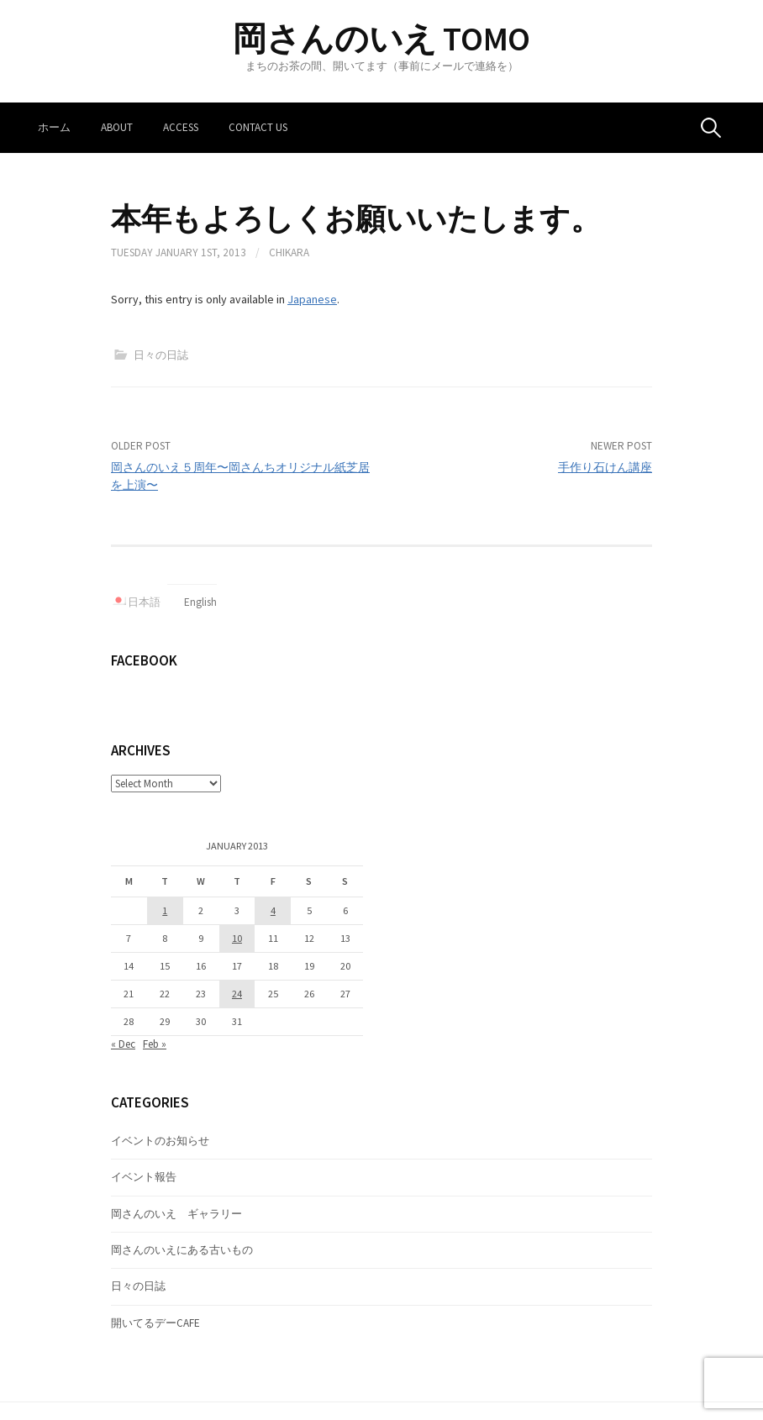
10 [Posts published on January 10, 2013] (237, 938)
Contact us (258, 127)
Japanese (312, 299)
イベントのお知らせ (160, 1140)
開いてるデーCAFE (155, 1323)
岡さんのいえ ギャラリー (176, 1214)
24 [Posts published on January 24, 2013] (237, 993)
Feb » (154, 1044)
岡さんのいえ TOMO (381, 39)
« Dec (123, 1044)
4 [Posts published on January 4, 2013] (273, 910)
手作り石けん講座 (605, 467)
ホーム (54, 127)
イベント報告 (143, 1177)
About (117, 127)
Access (180, 127)
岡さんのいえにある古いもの (182, 1250)
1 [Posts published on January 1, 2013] (164, 910)
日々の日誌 (161, 355)
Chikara (289, 252)
